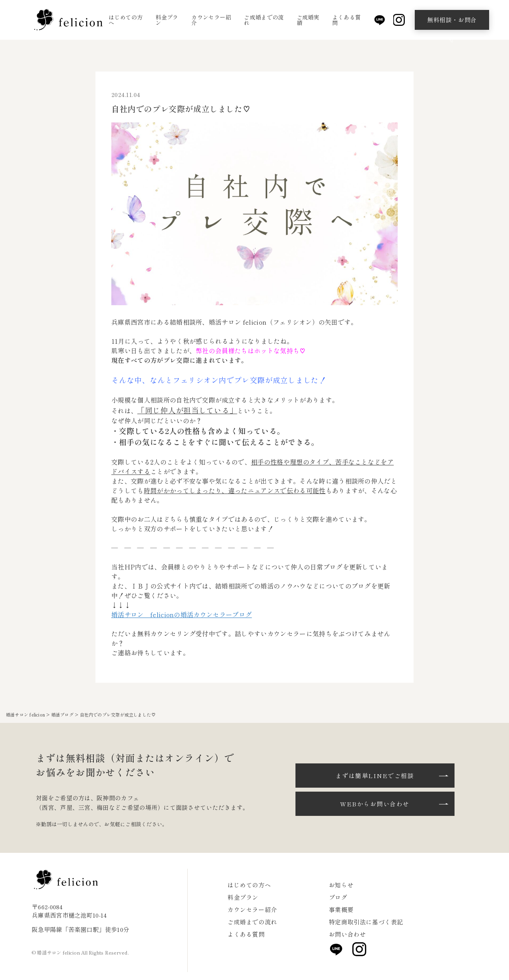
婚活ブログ (62, 714)
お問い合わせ (347, 934)
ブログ (338, 897)
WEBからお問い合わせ (375, 804)
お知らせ (341, 885)
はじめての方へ (126, 20)
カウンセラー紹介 (211, 20)
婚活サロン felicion (25, 714)
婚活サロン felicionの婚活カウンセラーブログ (181, 614)
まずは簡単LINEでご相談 (375, 775)
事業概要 (341, 909)
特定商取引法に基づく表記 (366, 922)
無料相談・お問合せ (452, 22)
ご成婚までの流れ (264, 20)
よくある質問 (346, 20)
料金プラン (166, 20)
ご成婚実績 (308, 20)
